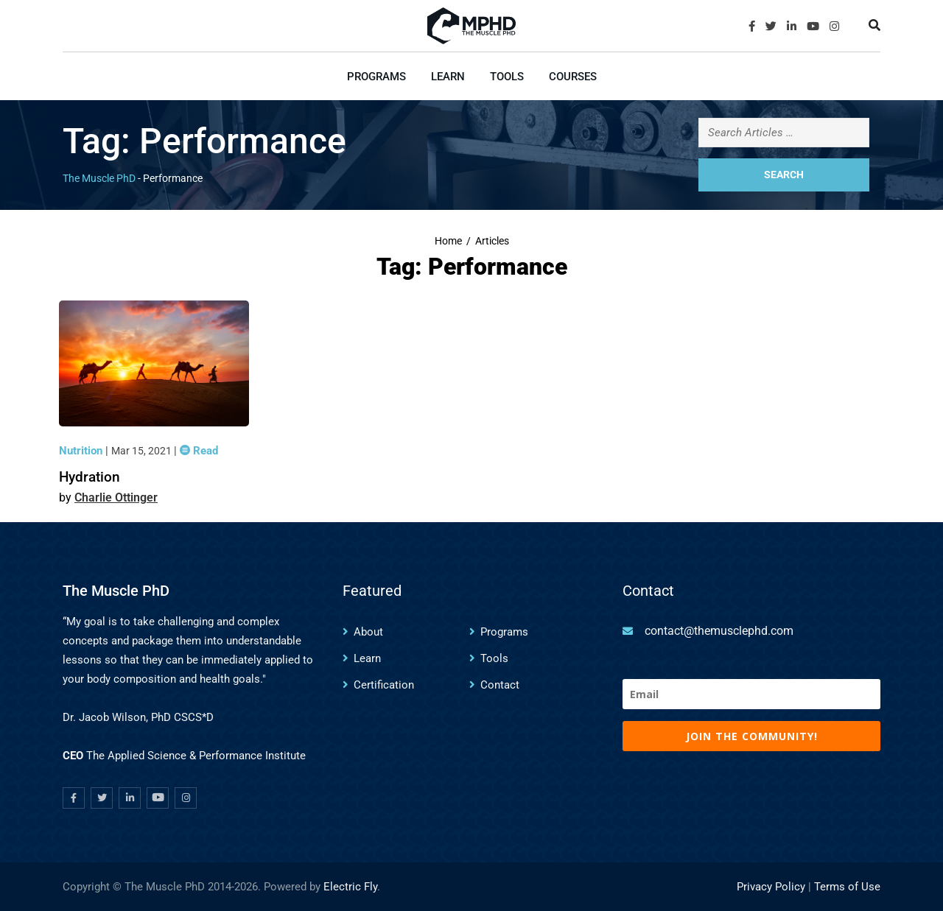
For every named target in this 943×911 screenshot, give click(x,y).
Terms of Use (847, 886)
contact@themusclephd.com (719, 631)
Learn (448, 76)
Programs (376, 76)
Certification (384, 685)
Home (448, 241)
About (368, 632)
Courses (573, 76)
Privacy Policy (771, 886)
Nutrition (82, 450)
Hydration (89, 476)
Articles (492, 241)
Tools (507, 76)
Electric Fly (350, 886)
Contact (499, 685)
